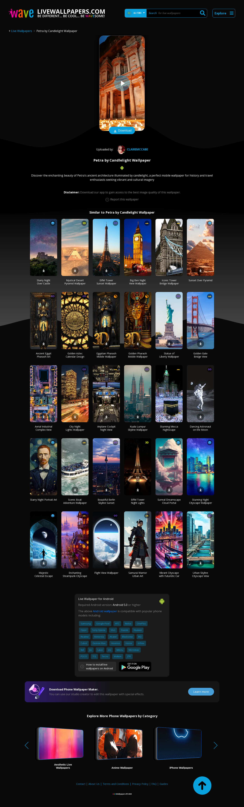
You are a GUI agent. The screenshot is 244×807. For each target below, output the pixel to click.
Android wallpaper (105, 611)
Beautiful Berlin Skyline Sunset (106, 501)
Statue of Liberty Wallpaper (169, 355)
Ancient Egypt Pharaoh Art (43, 355)
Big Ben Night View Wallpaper (137, 282)
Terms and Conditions (116, 784)
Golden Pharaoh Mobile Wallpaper (138, 355)
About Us (94, 784)
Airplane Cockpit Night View (106, 428)
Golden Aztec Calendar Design (75, 355)
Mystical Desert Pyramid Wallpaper (75, 282)
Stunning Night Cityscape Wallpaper (200, 501)
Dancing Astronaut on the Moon (200, 428)
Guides (164, 784)
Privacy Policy (140, 784)
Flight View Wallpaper (106, 572)
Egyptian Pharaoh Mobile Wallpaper (106, 355)
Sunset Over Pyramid (200, 280)
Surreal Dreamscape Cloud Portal (169, 501)
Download (122, 130)
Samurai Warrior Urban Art (137, 574)
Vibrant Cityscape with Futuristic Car (169, 574)
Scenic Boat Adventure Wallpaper (75, 501)
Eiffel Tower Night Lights (138, 501)
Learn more (201, 692)
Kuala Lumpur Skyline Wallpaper (138, 428)
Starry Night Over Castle (43, 282)
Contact (80, 784)
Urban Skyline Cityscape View (200, 574)
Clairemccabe (132, 149)
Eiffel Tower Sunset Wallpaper (106, 282)
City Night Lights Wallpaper (75, 428)
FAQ (154, 784)
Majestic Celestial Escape (44, 574)
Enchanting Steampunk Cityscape (75, 574)
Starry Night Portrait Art (43, 499)
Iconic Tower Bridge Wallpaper (169, 282)
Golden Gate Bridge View (200, 355)
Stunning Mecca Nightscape (169, 428)
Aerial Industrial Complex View (43, 428)
